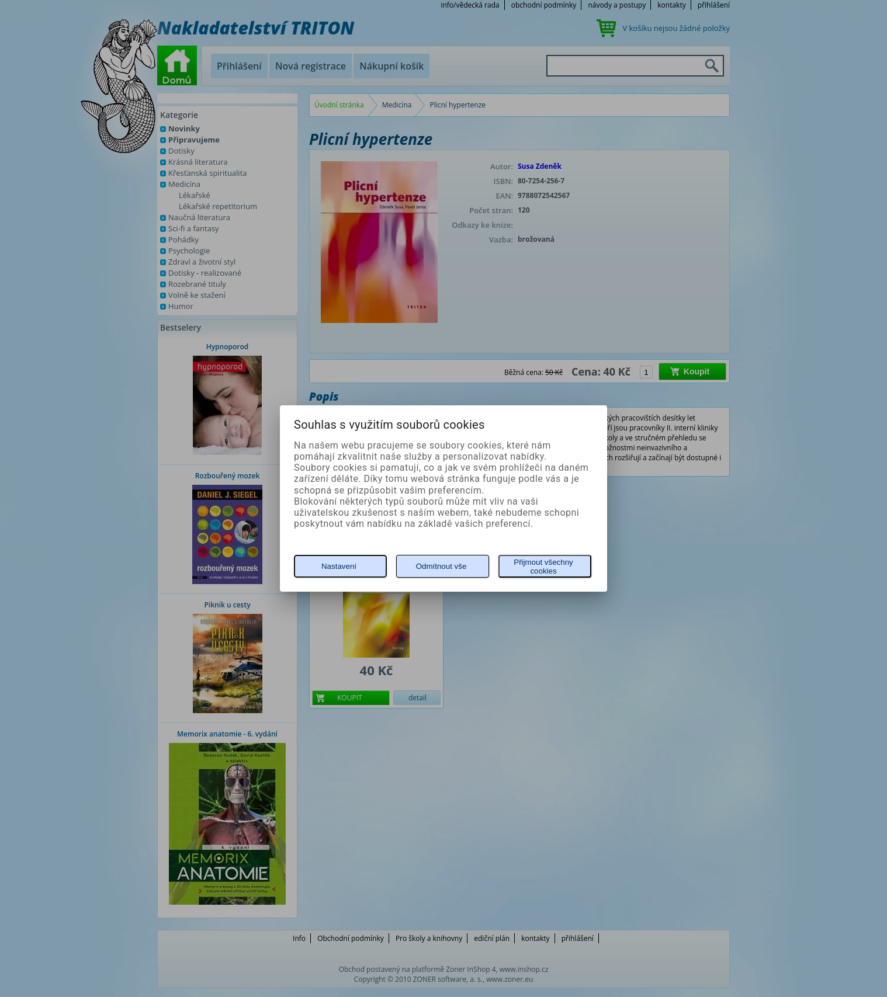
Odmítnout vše (441, 566)
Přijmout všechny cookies (543, 566)
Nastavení (338, 566)
